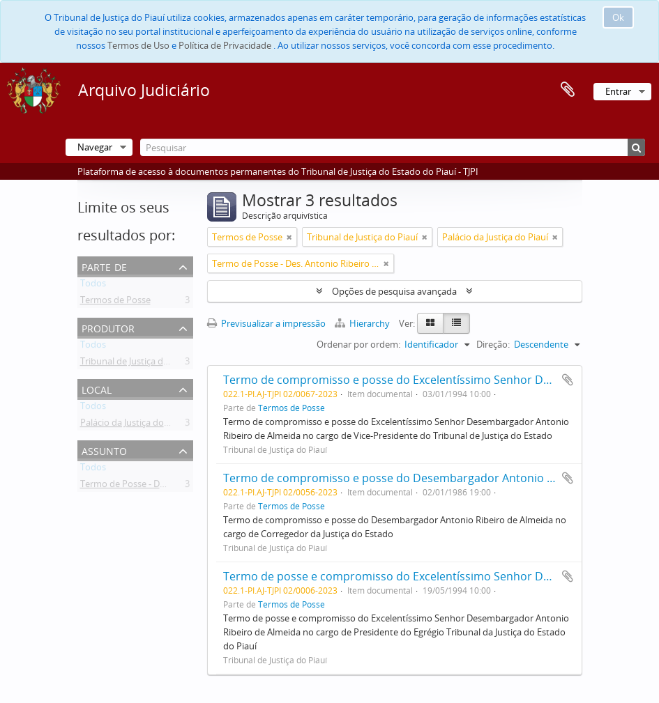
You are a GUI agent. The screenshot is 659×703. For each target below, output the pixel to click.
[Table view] (456, 323)
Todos (93, 285)
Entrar (618, 91)
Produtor (108, 327)
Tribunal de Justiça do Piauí (135, 363)
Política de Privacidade (225, 45)
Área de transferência (567, 89)
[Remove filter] (289, 237)
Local (97, 388)
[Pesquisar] (392, 147)
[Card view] (430, 323)
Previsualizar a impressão (266, 323)
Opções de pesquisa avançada (394, 291)
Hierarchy (363, 323)
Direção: (493, 344)
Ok (618, 17)
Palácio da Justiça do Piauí (133, 425)
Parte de (104, 265)
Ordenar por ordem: (358, 344)
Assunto (104, 449)
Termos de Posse (115, 302)
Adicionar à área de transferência (568, 380)
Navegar (94, 147)
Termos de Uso (138, 45)
